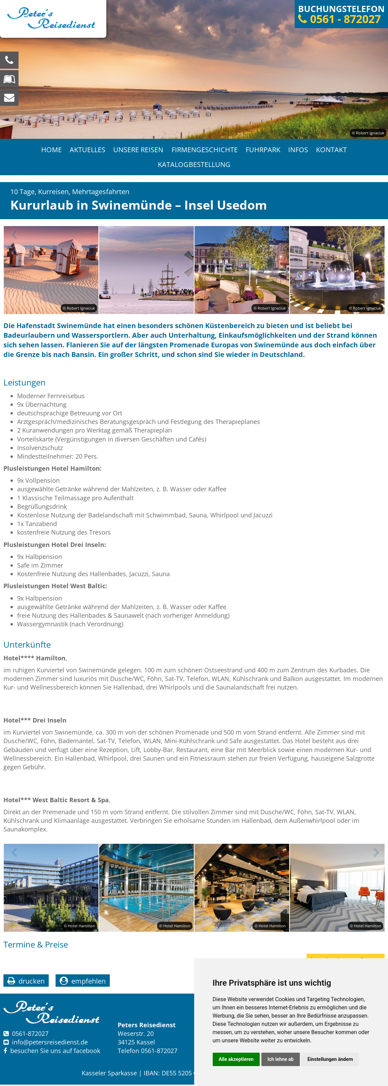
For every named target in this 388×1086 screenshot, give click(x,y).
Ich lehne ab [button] (281, 1059)
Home (50, 150)
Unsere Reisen (138, 150)
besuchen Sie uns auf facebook (51, 1052)
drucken (32, 982)
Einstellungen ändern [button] (330, 1059)
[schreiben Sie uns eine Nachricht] (9, 97)
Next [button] (375, 236)
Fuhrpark (263, 150)
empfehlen (88, 982)
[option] (194, 69)
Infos (299, 150)
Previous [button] (12, 236)
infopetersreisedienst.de (50, 1043)
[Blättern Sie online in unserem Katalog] (9, 78)
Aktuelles (87, 150)
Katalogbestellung (194, 165)
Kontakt (332, 150)
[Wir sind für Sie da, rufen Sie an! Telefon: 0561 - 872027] (9, 60)
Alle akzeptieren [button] (236, 1059)
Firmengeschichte (205, 150)
